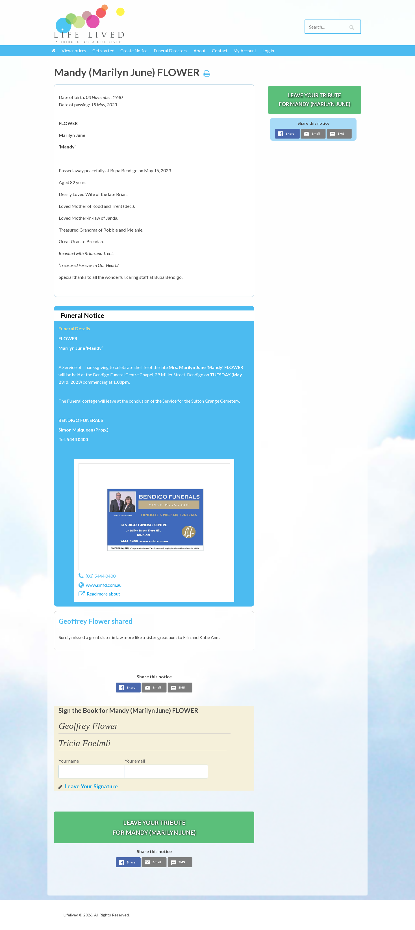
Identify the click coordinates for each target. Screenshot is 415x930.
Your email (135, 760)
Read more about (103, 593)
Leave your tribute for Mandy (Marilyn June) (154, 827)
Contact (219, 50)
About (200, 50)
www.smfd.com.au (103, 585)
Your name (68, 760)
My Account (244, 50)
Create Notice (133, 50)
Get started (103, 50)
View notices (74, 50)
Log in (268, 50)
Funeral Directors (170, 50)
